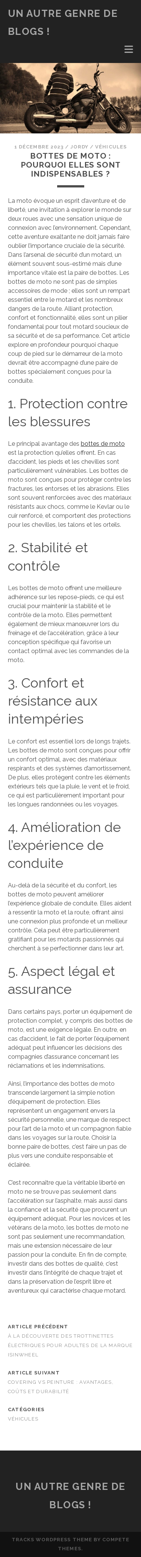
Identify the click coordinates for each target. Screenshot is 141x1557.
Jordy (79, 147)
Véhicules (110, 147)
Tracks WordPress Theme (52, 1539)
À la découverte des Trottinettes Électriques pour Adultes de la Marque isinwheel (70, 1345)
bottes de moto (103, 443)
